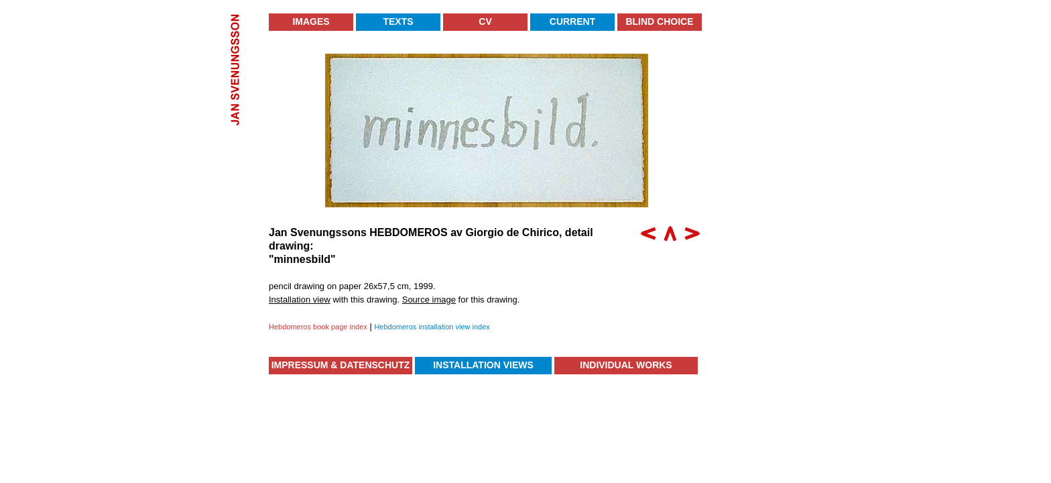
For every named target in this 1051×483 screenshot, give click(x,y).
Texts (398, 21)
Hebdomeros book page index (318, 327)
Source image (429, 299)
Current (572, 21)
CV (485, 21)
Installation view (299, 299)
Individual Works (626, 365)
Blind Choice (659, 21)
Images (310, 21)
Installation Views (483, 365)
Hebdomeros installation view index (431, 327)
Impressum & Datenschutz (340, 365)
